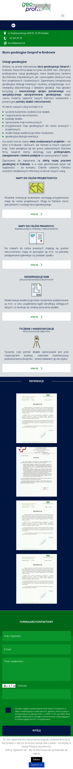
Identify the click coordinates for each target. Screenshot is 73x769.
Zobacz (36, 759)
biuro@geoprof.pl (16, 43)
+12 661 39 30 (15, 38)
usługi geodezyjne (29, 73)
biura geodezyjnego (40, 204)
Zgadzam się (36, 764)
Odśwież (22, 685)
